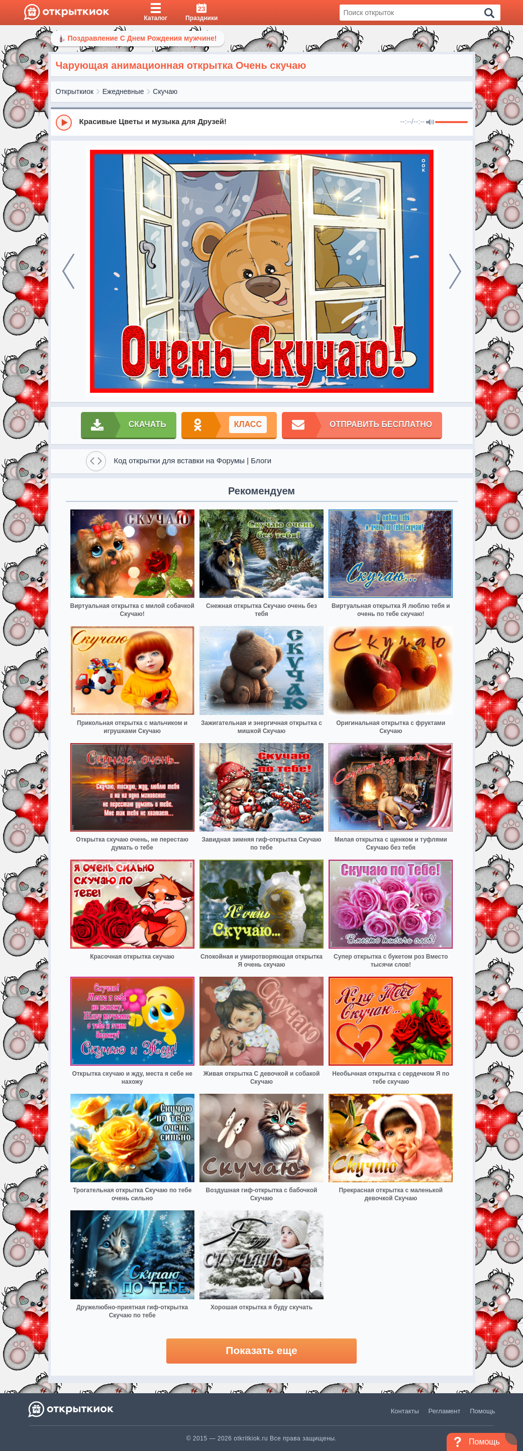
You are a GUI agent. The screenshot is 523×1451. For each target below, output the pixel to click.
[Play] (64, 123)
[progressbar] (451, 122)
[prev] (68, 271)
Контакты (405, 1411)
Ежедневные (123, 91)
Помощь (482, 1411)
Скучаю (165, 91)
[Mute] (430, 123)
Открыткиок (75, 91)
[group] (262, 122)
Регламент (445, 1411)
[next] (455, 271)
